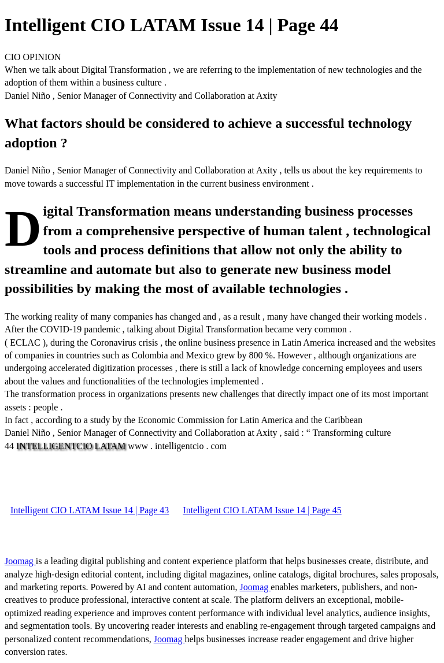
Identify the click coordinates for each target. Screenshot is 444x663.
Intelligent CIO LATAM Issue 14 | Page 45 (262, 510)
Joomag (20, 561)
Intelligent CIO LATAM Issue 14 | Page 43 (89, 510)
